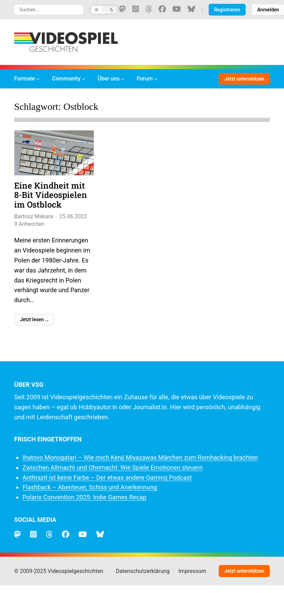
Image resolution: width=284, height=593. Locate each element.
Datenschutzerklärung (143, 571)
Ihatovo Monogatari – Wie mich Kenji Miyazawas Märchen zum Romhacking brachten (140, 457)
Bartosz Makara (33, 216)
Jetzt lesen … (34, 319)
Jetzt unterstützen (244, 79)
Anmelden (268, 9)
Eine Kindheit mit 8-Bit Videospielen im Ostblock (50, 195)
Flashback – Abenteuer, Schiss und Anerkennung (89, 487)
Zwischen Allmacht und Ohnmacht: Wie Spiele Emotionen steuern (112, 467)
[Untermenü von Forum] (156, 78)
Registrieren (227, 9)
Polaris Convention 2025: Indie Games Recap (84, 497)
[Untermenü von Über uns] (122, 78)
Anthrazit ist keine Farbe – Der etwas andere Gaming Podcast (107, 477)
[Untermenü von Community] (83, 78)
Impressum (193, 571)
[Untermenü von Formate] (38, 78)
